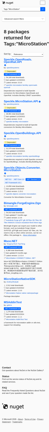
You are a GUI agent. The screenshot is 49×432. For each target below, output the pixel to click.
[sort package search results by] (27, 54)
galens (9, 305)
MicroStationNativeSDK (19, 279)
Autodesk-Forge (12, 220)
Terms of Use (30, 419)
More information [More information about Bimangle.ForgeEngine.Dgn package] (29, 235)
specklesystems (13, 68)
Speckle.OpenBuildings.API (22, 133)
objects (15, 194)
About (20, 419)
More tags (38, 223)
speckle (9, 85)
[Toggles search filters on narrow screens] (42, 19)
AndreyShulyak (12, 282)
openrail (7, 87)
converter (22, 194)
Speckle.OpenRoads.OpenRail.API (18, 60)
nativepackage (32, 293)
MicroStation (11, 258)
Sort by (7, 54)
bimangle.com (12, 206)
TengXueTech (12, 244)
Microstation (11, 293)
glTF (21, 220)
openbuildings (34, 156)
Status (5, 376)
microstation (17, 85)
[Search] (42, 9)
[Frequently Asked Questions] (4, 387)
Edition (28, 258)
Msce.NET (10, 241)
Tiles (6, 223)
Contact (6, 367)
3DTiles (29, 220)
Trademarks (17, 422)
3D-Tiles (35, 220)
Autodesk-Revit (28, 223)
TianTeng (21, 244)
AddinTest (20, 319)
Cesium (18, 223)
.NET (33, 258)
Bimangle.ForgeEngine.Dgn (22, 203)
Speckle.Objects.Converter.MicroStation (22, 168)
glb (24, 220)
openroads (33, 85)
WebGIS (11, 223)
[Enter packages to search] (21, 9)
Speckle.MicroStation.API (21, 101)
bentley (25, 85)
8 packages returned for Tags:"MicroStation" (23, 37)
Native (18, 293)
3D (40, 220)
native (24, 293)
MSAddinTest (13, 302)
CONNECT (20, 258)
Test (26, 319)
